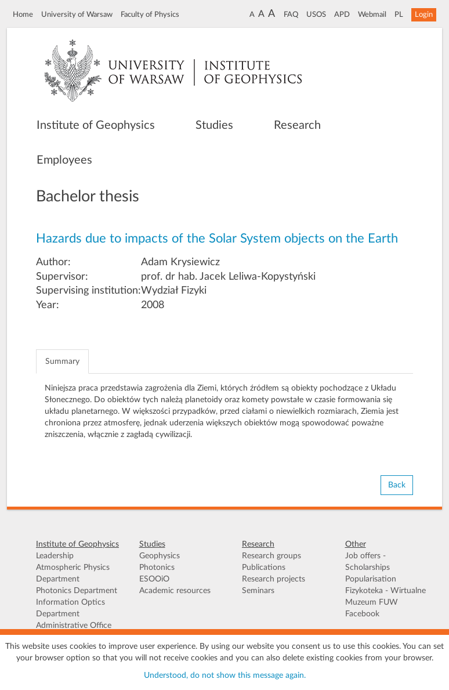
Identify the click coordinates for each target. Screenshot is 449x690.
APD (342, 14)
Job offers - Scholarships (367, 562)
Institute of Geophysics (96, 125)
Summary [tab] (62, 361)
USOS (316, 14)
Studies (214, 125)
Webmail (372, 14)
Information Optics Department (70, 608)
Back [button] (396, 485)
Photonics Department (76, 591)
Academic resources (175, 591)
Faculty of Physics (150, 14)
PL (398, 14)
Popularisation (370, 579)
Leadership (55, 556)
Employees (64, 160)
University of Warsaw (77, 14)
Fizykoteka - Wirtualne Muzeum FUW (385, 596)
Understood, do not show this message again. (225, 675)
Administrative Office (73, 626)
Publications (263, 567)
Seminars (258, 591)
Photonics (157, 567)
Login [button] (424, 14)
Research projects (273, 579)
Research (297, 125)
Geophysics (159, 556)
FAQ (291, 14)
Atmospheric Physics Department (73, 573)
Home (23, 14)
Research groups (271, 556)
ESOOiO (154, 579)
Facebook (362, 614)
